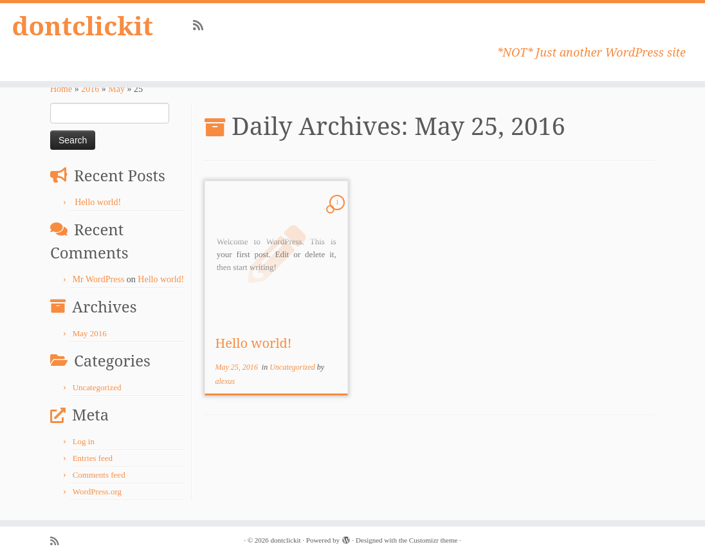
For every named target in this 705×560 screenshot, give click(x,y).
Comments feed (99, 475)
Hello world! (98, 202)
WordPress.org (97, 491)
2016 (90, 89)
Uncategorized (97, 387)
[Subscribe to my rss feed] (202, 25)
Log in (84, 441)
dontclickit (82, 25)
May (116, 89)
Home (61, 89)
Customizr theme (433, 540)
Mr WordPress (99, 279)
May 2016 (90, 333)
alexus (225, 381)
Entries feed (93, 458)
